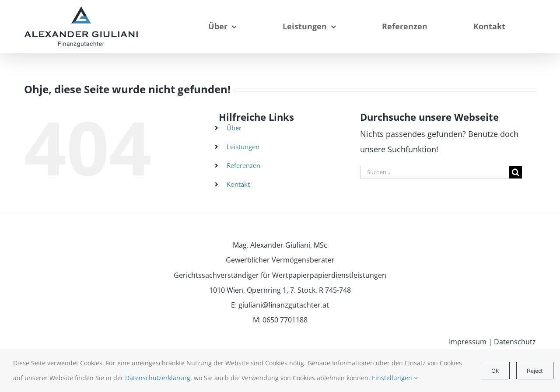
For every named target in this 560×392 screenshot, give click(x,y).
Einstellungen (395, 378)
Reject (535, 370)
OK (495, 370)
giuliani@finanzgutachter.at (283, 305)
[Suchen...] (434, 172)
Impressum (467, 341)
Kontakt (238, 184)
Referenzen (243, 165)
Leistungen (243, 146)
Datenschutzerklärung (157, 378)
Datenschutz (515, 341)
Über (234, 127)
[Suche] (515, 172)
